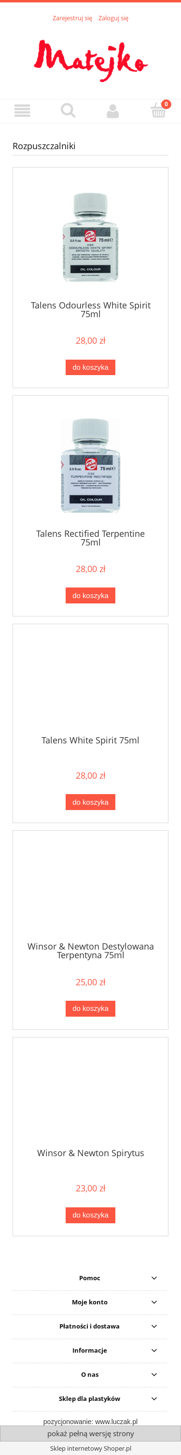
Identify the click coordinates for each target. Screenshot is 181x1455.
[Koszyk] (158, 110)
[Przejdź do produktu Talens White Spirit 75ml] (90, 683)
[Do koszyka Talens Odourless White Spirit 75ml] (90, 368)
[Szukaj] (68, 110)
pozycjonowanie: (69, 1422)
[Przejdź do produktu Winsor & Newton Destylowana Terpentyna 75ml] (90, 889)
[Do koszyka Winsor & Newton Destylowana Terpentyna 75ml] (90, 1009)
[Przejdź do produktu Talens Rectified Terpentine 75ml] (90, 466)
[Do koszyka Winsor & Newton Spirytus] (90, 1215)
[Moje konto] (113, 110)
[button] (22, 110)
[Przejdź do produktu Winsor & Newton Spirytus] (90, 1096)
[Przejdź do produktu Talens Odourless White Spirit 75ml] (90, 237)
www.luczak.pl (116, 1422)
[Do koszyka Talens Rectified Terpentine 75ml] (90, 595)
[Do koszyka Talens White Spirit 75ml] (90, 802)
